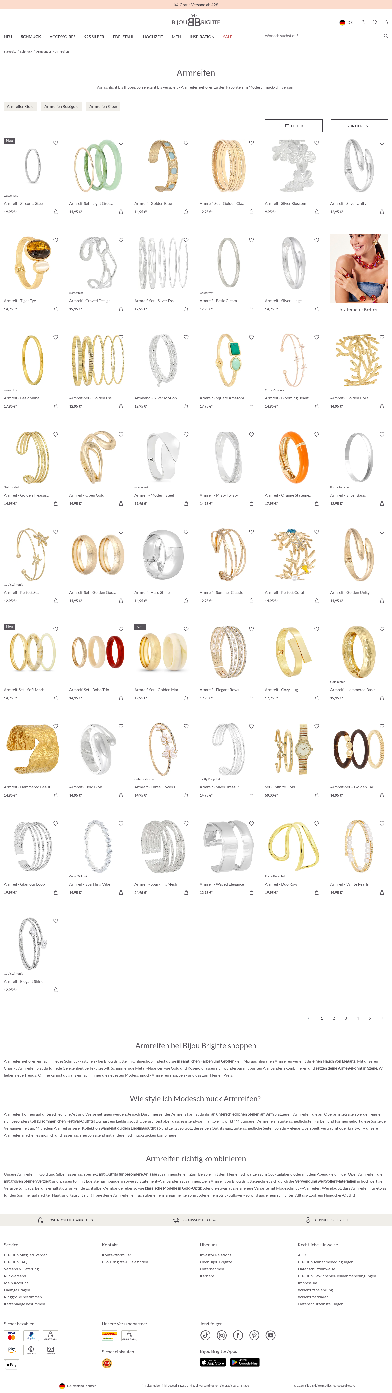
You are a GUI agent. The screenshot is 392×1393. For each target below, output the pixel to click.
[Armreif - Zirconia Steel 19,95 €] (33, 178)
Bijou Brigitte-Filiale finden (125, 1261)
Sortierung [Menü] (359, 125)
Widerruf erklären (313, 1296)
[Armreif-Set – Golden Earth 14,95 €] (359, 761)
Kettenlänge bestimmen (24, 1303)
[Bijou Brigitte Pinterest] (254, 1335)
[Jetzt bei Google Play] (245, 1361)
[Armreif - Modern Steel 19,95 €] (163, 470)
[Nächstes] (382, 1018)
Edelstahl (123, 36)
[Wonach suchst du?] (325, 35)
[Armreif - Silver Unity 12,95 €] (359, 178)
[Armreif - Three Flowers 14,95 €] (163, 761)
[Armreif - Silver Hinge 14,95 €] (294, 275)
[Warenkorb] (386, 22)
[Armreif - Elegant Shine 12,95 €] (33, 956)
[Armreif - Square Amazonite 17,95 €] (229, 372)
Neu (8, 36)
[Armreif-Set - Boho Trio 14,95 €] (98, 664)
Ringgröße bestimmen (23, 1296)
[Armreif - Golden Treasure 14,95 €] (33, 470)
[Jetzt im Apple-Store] (213, 1361)
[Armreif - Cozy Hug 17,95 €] (294, 664)
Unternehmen (212, 1268)
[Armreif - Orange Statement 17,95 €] (294, 470)
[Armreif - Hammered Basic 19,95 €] (359, 664)
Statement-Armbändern (160, 1181)
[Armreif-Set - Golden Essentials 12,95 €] (98, 372)
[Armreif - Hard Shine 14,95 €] (163, 567)
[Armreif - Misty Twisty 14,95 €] (229, 470)
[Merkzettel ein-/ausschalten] (56, 143)
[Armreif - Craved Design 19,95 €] (98, 275)
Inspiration (202, 36)
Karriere (207, 1275)
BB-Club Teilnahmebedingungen (326, 1261)
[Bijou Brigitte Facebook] (238, 1335)
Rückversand (15, 1275)
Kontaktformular (116, 1254)
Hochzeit (153, 36)
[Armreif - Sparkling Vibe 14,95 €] (98, 859)
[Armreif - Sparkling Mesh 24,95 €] (163, 859)
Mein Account (16, 1282)
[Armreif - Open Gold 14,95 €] (98, 470)
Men (176, 36)
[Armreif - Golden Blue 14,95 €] (163, 178)
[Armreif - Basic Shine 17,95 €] (33, 372)
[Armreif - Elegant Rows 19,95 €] (229, 664)
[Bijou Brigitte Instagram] (222, 1335)
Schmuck (31, 36)
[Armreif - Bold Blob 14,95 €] (98, 761)
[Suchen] (386, 36)
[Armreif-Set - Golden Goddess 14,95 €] (98, 567)
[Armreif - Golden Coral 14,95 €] (359, 372)
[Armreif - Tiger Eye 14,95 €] (33, 275)
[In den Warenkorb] (56, 212)
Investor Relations (216, 1254)
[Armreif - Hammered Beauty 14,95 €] (33, 761)
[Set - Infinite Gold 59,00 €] (294, 761)
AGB (302, 1254)
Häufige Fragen (17, 1289)
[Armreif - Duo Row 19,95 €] (294, 859)
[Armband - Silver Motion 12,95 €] (163, 372)
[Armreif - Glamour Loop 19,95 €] (33, 859)
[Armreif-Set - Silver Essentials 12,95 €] (163, 275)
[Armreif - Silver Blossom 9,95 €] (294, 178)
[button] (363, 22)
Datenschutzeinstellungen (321, 1304)
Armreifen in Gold (32, 1174)
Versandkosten (209, 1385)
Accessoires (63, 36)
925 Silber (94, 36)
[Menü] (293, 125)
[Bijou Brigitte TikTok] (205, 1335)
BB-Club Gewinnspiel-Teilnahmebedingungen (337, 1275)
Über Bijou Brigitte (216, 1261)
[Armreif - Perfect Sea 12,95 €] (33, 567)
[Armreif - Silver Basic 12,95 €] (359, 470)
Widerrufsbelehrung (315, 1289)
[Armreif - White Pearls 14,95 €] (359, 859)
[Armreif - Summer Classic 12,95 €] (229, 567)
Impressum (307, 1282)
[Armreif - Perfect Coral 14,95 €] (294, 567)
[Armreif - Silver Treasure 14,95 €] (229, 761)
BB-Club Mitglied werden (26, 1254)
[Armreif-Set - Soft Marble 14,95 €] (33, 664)
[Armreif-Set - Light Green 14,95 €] (98, 178)
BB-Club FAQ (16, 1261)
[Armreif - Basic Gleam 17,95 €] (229, 275)
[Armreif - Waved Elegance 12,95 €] (229, 859)
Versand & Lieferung (21, 1268)
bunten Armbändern (267, 1068)
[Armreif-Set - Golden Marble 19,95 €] (163, 664)
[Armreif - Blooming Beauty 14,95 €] (294, 372)
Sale (227, 36)
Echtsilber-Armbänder (105, 1188)
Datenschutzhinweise (316, 1268)
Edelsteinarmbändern (104, 1181)
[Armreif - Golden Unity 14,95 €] (359, 567)
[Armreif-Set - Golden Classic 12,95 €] (229, 178)
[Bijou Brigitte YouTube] (270, 1335)
